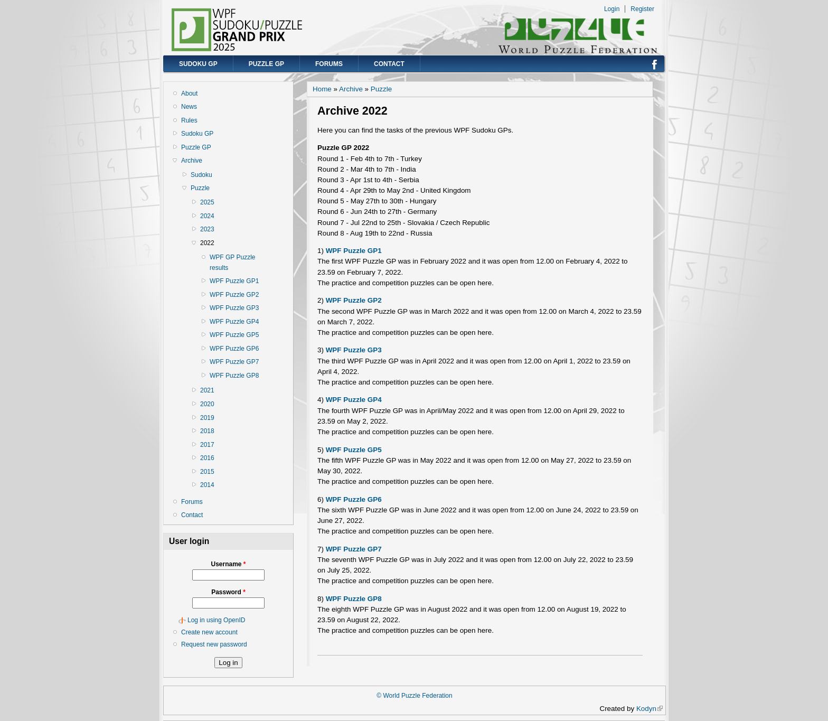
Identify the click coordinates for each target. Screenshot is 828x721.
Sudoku (201, 175)
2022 (207, 243)
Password (228, 592)
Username (228, 564)
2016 (207, 458)
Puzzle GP (266, 64)
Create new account (209, 632)
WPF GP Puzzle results (232, 262)
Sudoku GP (198, 64)
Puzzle (200, 188)
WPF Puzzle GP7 (234, 362)
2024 (207, 216)
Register (642, 9)
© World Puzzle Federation (414, 695)
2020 (207, 404)
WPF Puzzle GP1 (234, 281)
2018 (207, 431)
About (189, 93)
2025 (207, 202)
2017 (207, 444)
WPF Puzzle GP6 (234, 348)
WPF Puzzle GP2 (234, 294)
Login (611, 9)
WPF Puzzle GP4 (234, 321)
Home (322, 89)
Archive (191, 160)
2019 (207, 418)
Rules (189, 120)
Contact (389, 64)
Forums (329, 64)
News (189, 106)
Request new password (214, 644)
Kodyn (649, 709)
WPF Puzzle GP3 (234, 308)
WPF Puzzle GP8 (234, 375)
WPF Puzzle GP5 (234, 335)
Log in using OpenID (216, 620)
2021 (207, 390)
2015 (207, 471)
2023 (207, 229)
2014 (207, 485)
